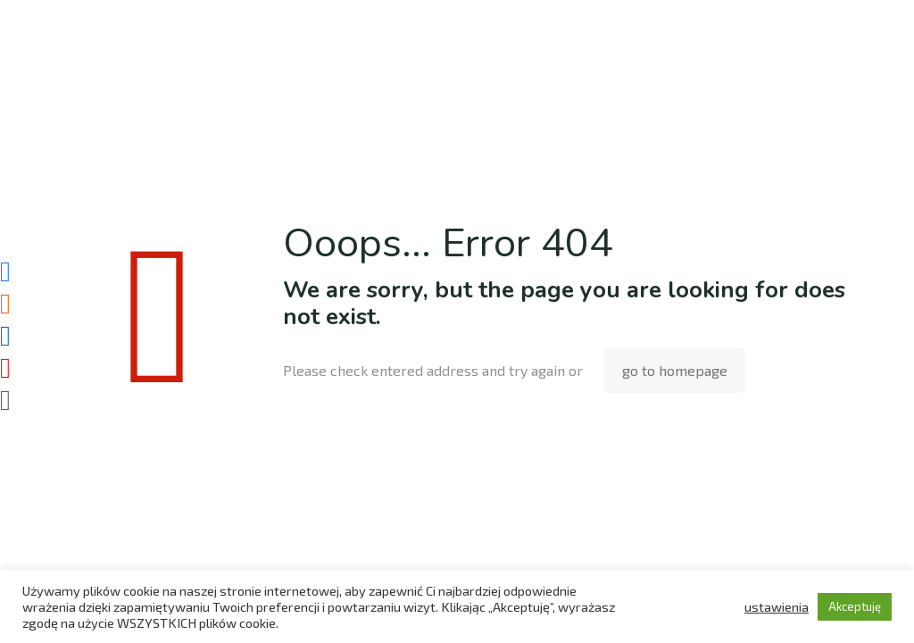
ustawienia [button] (776, 606)
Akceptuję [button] (854, 606)
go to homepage (674, 370)
